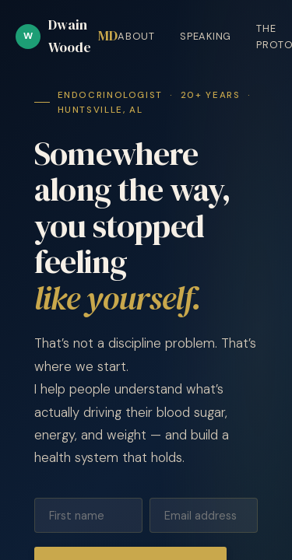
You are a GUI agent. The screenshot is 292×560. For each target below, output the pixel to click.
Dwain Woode (67, 36)
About (136, 36)
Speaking (205, 36)
